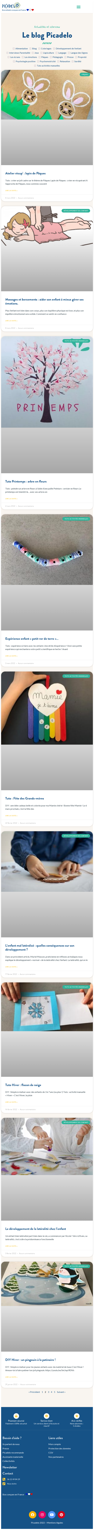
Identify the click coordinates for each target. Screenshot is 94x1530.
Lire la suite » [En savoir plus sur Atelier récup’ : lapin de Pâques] (11, 190)
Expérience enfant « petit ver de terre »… (32, 638)
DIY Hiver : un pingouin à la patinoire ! (30, 1359)
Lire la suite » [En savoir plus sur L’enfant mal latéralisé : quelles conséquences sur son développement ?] (11, 967)
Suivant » (61, 1392)
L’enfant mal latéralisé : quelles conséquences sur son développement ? (39, 947)
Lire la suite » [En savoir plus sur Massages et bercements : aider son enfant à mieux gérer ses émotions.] (11, 320)
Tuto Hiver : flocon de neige (23, 1084)
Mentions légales (55, 1522)
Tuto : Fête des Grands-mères (24, 798)
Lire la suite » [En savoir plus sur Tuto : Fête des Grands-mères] (11, 815)
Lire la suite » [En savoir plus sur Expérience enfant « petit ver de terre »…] (11, 656)
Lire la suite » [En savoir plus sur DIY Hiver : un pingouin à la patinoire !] (11, 1377)
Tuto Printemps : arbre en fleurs (26, 481)
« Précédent (34, 1392)
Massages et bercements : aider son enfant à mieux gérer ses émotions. (44, 301)
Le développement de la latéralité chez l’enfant (35, 1228)
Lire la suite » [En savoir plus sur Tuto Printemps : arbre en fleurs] (11, 498)
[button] (79, 7)
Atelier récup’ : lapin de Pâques (25, 173)
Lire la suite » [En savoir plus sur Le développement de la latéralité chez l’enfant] (11, 1246)
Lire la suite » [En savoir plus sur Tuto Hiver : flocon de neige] (11, 1102)
